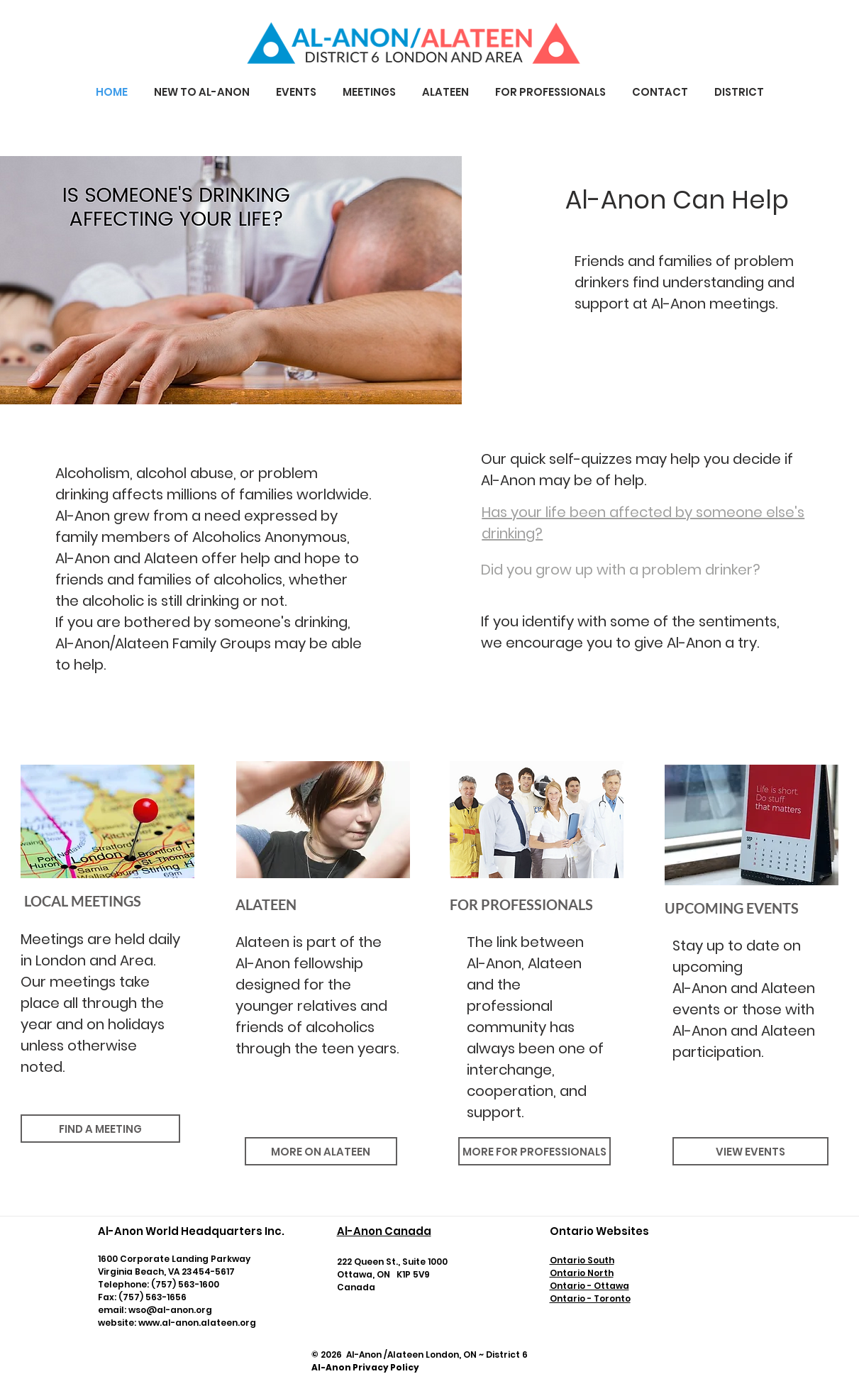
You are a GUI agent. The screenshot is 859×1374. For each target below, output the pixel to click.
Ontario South (582, 1260)
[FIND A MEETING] (100, 1128)
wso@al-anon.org (170, 1310)
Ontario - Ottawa (589, 1286)
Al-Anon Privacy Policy (365, 1367)
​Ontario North (582, 1273)
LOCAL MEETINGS (81, 900)
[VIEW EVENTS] (750, 1151)
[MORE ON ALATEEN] (321, 1151)
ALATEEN (266, 904)
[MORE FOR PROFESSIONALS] (534, 1151)
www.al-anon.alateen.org (197, 1323)
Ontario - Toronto (590, 1298)
